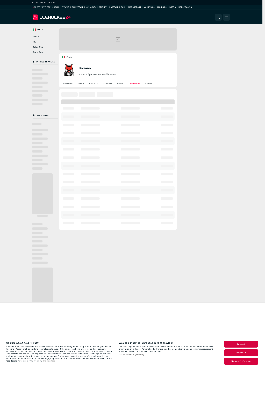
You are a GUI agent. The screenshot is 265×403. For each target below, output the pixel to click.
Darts (172, 7)
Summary (68, 83)
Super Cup (38, 52)
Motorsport (134, 7)
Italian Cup (38, 47)
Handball (162, 7)
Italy (69, 57)
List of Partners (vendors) (131, 354)
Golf (123, 7)
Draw (120, 83)
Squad (148, 83)
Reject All (241, 352)
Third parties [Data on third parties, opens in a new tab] (49, 361)
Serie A (36, 36)
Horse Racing (185, 7)
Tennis (65, 7)
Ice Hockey (91, 7)
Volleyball (149, 7)
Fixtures (107, 83)
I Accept (241, 344)
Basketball (77, 7)
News (81, 83)
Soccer (56, 7)
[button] (218, 17)
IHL (34, 41)
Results (93, 83)
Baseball (113, 7)
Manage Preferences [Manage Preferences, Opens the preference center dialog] (241, 361)
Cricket (103, 7)
